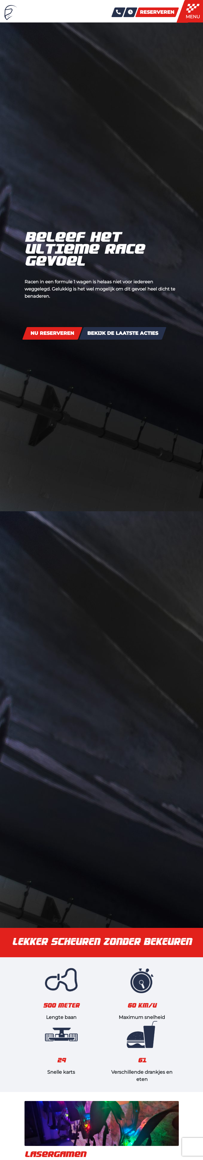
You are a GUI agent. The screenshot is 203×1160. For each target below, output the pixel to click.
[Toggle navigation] (194, 11)
